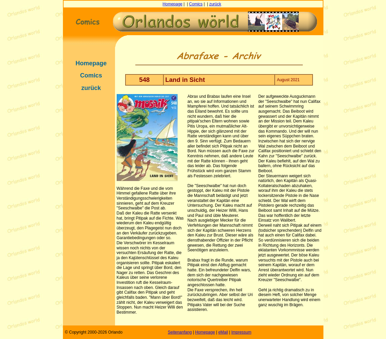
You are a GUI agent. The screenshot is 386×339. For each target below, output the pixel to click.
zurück (215, 4)
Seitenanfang (180, 332)
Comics (196, 4)
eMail (223, 332)
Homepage (173, 4)
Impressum (241, 332)
